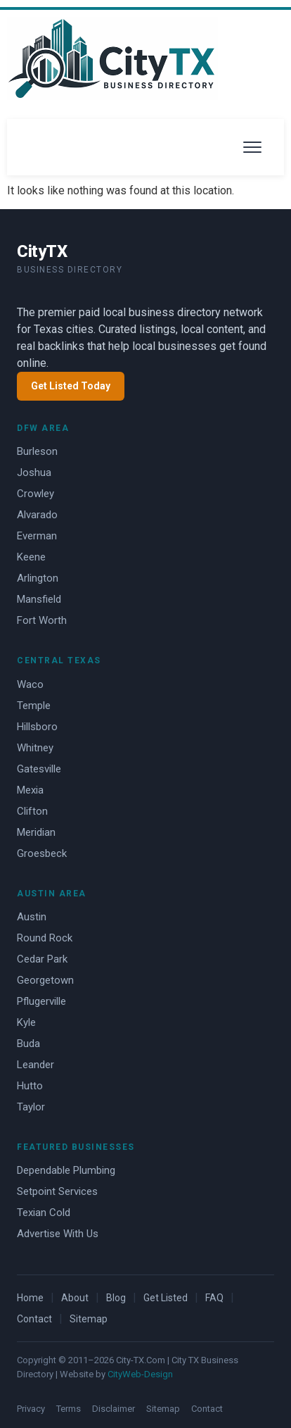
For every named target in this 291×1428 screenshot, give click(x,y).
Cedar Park (42, 959)
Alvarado (37, 514)
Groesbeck (42, 853)
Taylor (31, 1107)
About (75, 1297)
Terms (68, 1408)
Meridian (36, 832)
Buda (28, 1043)
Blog (116, 1297)
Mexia (30, 790)
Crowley (35, 493)
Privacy (31, 1408)
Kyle (26, 1022)
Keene (31, 557)
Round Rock (44, 938)
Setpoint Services (57, 1191)
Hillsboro (37, 726)
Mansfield (39, 599)
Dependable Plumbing (66, 1170)
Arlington (37, 578)
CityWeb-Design (140, 1374)
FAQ (214, 1297)
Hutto (30, 1085)
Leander (35, 1064)
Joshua (34, 472)
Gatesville (39, 769)
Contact (34, 1318)
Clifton (32, 811)
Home (30, 1297)
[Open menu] (252, 147)
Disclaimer (113, 1408)
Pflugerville (41, 1001)
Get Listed (165, 1297)
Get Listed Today (70, 386)
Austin (31, 916)
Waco (30, 684)
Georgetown (45, 980)
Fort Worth (42, 620)
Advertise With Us (57, 1233)
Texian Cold (43, 1212)
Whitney (35, 747)
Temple (34, 705)
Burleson (37, 451)
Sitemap (89, 1318)
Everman (37, 536)
